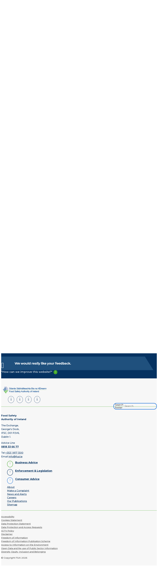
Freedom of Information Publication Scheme (25, 542)
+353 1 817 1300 (14, 453)
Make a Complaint (18, 491)
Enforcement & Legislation (33, 471)
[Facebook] (20, 400)
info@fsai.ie (15, 457)
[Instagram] (37, 400)
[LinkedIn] (11, 400)
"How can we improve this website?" (26, 372)
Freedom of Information (14, 538)
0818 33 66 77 (10, 447)
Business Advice (26, 463)
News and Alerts (17, 494)
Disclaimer (7, 535)
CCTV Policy (7, 531)
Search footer (119, 407)
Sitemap (12, 505)
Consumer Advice (27, 479)
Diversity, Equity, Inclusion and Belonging (23, 552)
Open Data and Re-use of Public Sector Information (29, 549)
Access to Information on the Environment (24, 545)
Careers (11, 498)
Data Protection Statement (16, 524)
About (11, 487)
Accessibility (7, 517)
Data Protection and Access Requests (21, 528)
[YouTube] (28, 400)
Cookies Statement (11, 521)
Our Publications (17, 501)
